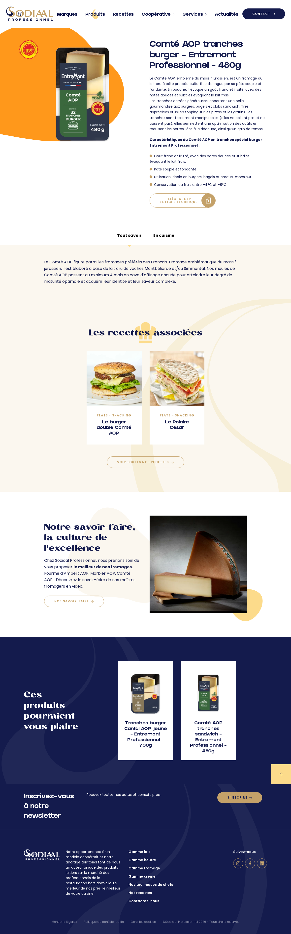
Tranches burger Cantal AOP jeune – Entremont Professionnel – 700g (145, 734)
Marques (67, 12)
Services (195, 12)
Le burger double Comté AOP (114, 428)
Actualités (226, 12)
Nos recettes (140, 892)
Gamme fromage (144, 868)
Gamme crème (142, 876)
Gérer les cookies (143, 922)
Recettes (123, 12)
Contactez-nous (144, 900)
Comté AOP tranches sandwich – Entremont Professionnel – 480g (208, 737)
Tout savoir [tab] (129, 235)
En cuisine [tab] (163, 235)
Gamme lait (139, 851)
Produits (95, 14)
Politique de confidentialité (104, 922)
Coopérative (158, 12)
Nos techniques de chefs (151, 884)
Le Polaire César (177, 425)
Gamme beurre (142, 859)
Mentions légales (64, 922)
